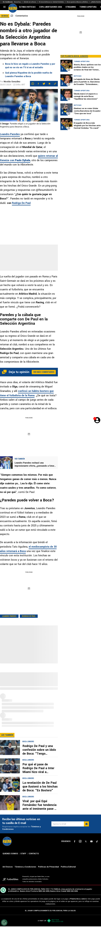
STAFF (23, 853)
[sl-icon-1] (74, 841)
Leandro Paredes (10, 134)
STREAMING (70, 7)
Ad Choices (8, 867)
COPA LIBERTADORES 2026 (50, 7)
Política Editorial (68, 867)
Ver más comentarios (43, 372)
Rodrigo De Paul (21, 203)
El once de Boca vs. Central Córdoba (51, 2)
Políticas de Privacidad (48, 867)
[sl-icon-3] (85, 841)
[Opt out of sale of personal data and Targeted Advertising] (4, 922)
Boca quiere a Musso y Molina (77, 2)
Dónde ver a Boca (30, 2)
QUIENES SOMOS (10, 853)
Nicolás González (12, 81)
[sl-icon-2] (80, 841)
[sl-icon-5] (96, 841)
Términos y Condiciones (25, 867)
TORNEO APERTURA (88, 7)
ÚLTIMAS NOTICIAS (27, 7)
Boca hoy (17, 2)
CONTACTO (34, 853)
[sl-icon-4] (91, 841)
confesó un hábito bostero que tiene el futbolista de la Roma (27, 393)
